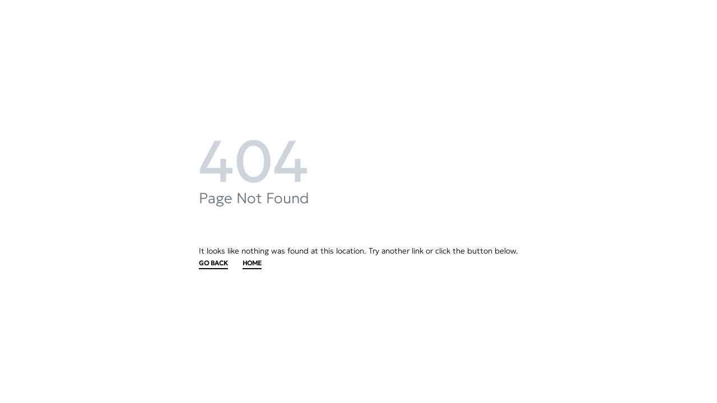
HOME (252, 263)
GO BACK (213, 263)
